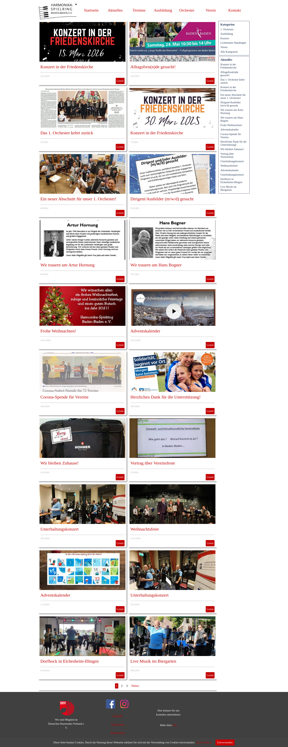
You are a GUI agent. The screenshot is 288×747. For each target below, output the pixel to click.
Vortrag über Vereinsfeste (152, 463)
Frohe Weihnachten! (58, 331)
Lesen (120, 80)
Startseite (91, 10)
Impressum (117, 724)
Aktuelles (115, 10)
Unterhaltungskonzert (59, 529)
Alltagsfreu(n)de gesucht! (153, 66)
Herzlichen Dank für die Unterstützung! (165, 397)
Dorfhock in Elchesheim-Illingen (69, 661)
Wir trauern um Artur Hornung (67, 265)
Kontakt (234, 10)
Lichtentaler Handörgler (233, 42)
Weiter (135, 685)
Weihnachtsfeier (144, 529)
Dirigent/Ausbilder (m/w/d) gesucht (162, 198)
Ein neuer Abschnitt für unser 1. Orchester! (78, 198)
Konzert (224, 38)
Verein (223, 47)
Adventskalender (145, 331)
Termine (139, 10)
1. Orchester (227, 29)
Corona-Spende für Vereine (64, 397)
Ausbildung (163, 10)
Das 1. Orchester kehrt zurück (66, 132)
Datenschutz (117, 733)
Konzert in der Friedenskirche (66, 66)
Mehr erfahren (204, 742)
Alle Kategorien (229, 51)
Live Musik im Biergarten (153, 661)
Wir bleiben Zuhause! (59, 463)
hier (175, 725)
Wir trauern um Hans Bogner (156, 265)
